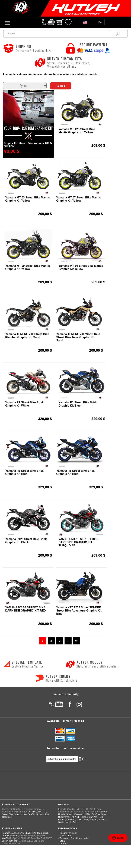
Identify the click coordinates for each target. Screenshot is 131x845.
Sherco (104, 814)
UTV (45, 811)
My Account (65, 835)
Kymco (61, 819)
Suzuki (69, 814)
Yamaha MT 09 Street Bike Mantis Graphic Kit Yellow (27, 267)
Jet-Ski (31, 814)
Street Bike (7, 814)
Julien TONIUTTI (10, 841)
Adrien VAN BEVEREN (24, 833)
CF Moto (70, 819)
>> (76, 641)
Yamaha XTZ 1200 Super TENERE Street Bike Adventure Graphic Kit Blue (78, 610)
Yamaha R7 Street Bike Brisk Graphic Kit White (24, 404)
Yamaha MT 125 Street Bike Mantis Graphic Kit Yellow (77, 131)
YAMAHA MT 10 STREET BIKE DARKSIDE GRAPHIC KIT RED (25, 609)
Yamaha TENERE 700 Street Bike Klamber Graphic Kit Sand (27, 336)
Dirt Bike (32, 811)
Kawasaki (79, 814)
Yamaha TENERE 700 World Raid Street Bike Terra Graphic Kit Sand (78, 337)
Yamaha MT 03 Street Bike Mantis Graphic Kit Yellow (27, 199)
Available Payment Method (65, 720)
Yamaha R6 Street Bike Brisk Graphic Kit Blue (75, 472)
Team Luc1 (42, 833)
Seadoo (102, 819)
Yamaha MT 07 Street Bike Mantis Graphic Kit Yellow (78, 199)
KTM (87, 814)
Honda (61, 814)
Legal (62, 841)
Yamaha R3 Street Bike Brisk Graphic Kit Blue (24, 472)
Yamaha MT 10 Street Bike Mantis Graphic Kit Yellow (81, 267)
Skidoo (61, 822)
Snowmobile (42, 814)
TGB (100, 817)
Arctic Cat (71, 822)
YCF (77, 817)
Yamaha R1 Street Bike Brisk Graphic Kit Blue (78, 404)
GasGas (95, 814)
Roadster (6, 817)
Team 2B (6, 833)
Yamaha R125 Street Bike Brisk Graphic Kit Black (26, 541)
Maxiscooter (21, 814)
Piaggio (93, 819)
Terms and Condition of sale (74, 838)
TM (72, 817)
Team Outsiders (10, 835)
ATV (39, 811)
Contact (64, 843)
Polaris (84, 817)
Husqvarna (63, 817)
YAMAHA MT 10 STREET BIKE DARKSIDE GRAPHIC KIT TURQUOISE (79, 542)
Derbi (85, 819)
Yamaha (103, 811)
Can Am (93, 817)
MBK (78, 819)
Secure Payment (68, 833)
